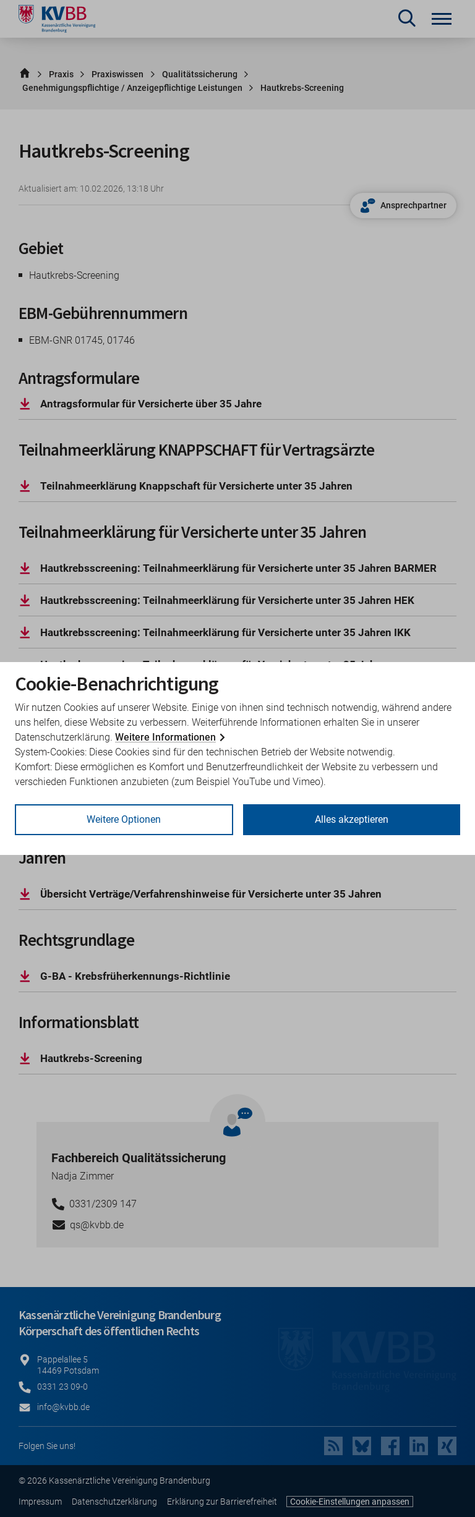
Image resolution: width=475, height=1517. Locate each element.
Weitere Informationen (165, 737)
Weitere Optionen (124, 819)
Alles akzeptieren (351, 819)
